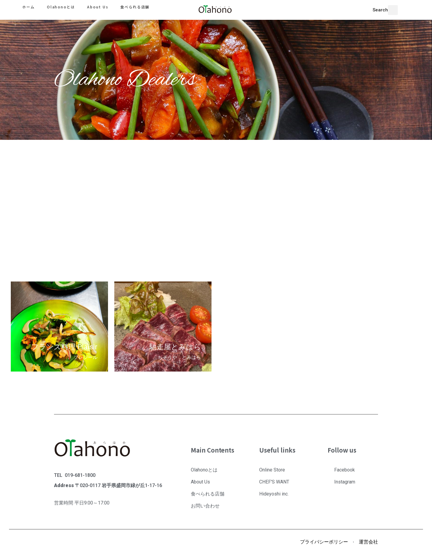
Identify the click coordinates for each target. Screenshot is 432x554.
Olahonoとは (61, 6)
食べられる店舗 (134, 6)
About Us (97, 6)
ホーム (28, 6)
